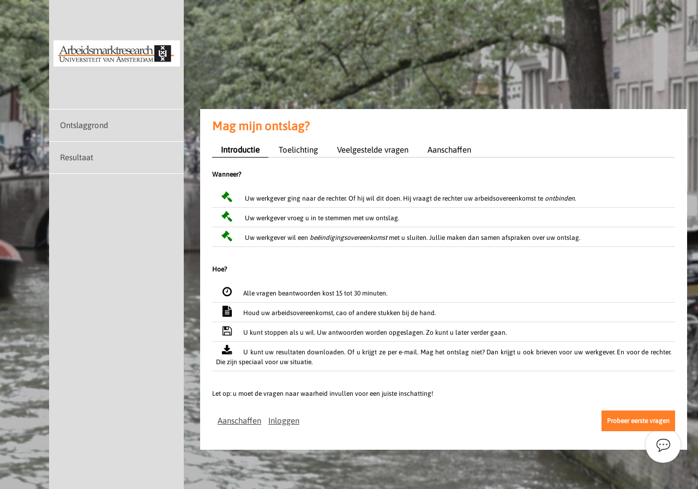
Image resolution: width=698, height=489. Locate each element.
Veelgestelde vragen (372, 149)
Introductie (240, 149)
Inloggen (283, 420)
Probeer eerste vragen (638, 421)
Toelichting (298, 149)
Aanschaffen (449, 149)
